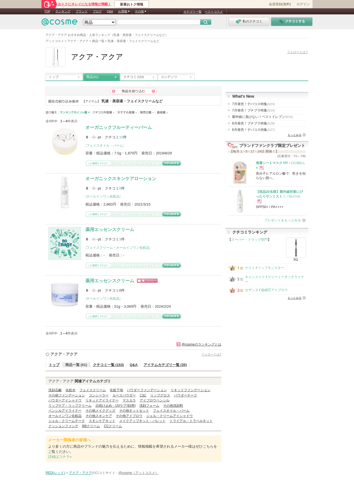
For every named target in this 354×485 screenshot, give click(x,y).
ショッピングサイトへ (147, 281)
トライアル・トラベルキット (191, 421)
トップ (54, 77)
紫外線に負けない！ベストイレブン (262, 117)
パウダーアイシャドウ (65, 400)
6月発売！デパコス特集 (253, 130)
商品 (92, 77)
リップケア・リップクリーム (70, 406)
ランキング (63, 11)
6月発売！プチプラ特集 (253, 123)
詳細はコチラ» (60, 457)
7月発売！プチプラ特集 (253, 110)
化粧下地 (116, 390)
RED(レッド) (55, 473)
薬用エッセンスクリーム (109, 229)
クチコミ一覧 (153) (108, 365)
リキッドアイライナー (102, 400)
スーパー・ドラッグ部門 (249, 240)
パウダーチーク (185, 395)
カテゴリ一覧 (192, 11)
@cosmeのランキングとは (201, 344)
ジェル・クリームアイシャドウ (169, 416)
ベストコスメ (214, 11)
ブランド (82, 11)
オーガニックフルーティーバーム (118, 127)
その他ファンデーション (66, 395)
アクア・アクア (63, 354)
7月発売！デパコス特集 (253, 104)
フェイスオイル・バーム (104, 145)
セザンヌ (251, 290)
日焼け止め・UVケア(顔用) (115, 406)
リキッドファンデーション (190, 390)
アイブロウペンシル (155, 400)
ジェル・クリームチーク (66, 421)
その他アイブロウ (129, 416)
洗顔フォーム (149, 406)
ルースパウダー (124, 395)
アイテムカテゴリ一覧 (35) (165, 365)
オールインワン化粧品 (102, 196)
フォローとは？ (297, 52)
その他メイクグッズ (100, 411)
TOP (47, 11)
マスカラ (129, 400)
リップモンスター (271, 268)
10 (121, 137)
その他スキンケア (98, 416)
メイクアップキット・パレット (142, 421)
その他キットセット (134, 411)
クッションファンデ (63, 426)
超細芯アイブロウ (274, 290)
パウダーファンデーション (147, 390)
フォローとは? (211, 354)
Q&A (110, 11)
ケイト (250, 268)
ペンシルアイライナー (65, 411)
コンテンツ (169, 77)
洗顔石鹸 (55, 390)
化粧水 (71, 390)
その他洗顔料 (173, 406)
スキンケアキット (102, 421)
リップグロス (160, 395)
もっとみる (294, 134)
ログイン (303, 4)
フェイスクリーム (99, 248)
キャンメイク (255, 277)
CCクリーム (113, 426)
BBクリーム (91, 426)
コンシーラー (99, 395)
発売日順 (147, 112)
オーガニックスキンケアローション (120, 178)
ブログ (97, 11)
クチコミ (133, 77)
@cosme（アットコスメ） (138, 473)
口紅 (143, 395)
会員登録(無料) (280, 4)
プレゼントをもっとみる (282, 220)
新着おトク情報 (131, 4)
